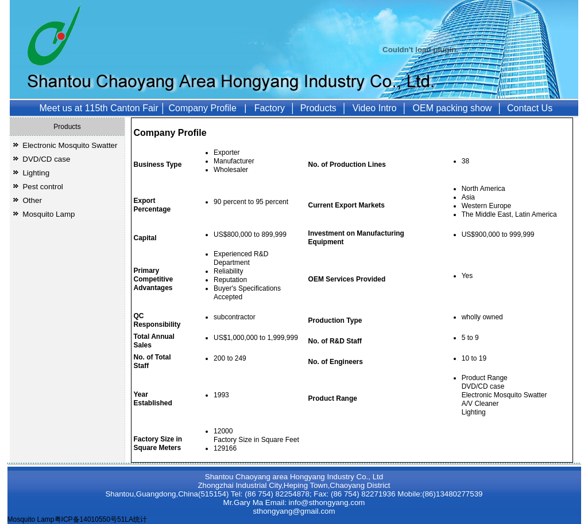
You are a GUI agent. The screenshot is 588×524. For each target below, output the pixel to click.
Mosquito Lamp (48, 214)
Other (32, 200)
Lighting (35, 173)
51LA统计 (132, 519)
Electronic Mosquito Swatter (69, 145)
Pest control (42, 186)
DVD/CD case (46, 159)
